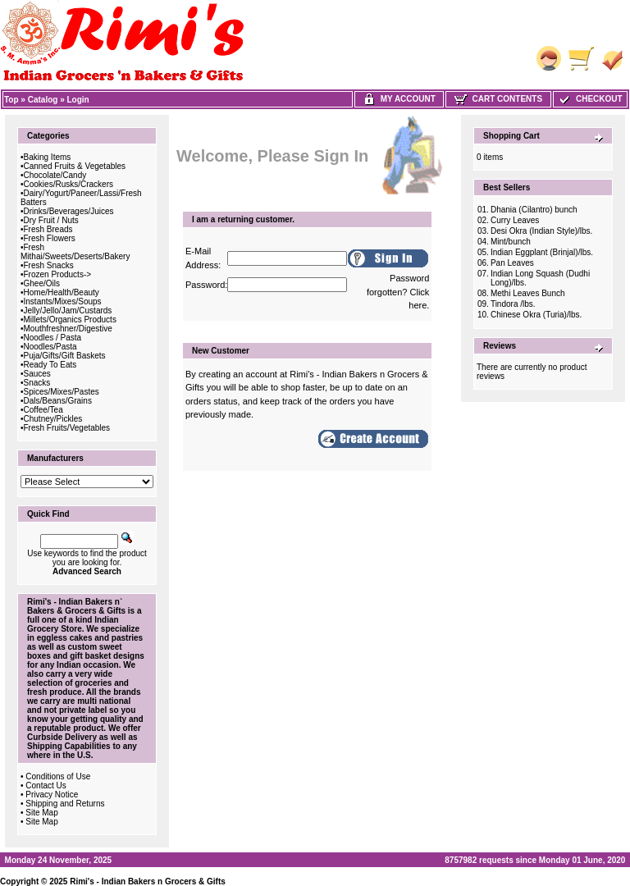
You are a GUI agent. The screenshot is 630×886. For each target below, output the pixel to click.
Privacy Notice (51, 794)
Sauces (37, 373)
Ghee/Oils (42, 283)
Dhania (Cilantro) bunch (534, 209)
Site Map (41, 812)
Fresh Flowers (49, 238)
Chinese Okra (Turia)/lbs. (536, 314)
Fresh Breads (48, 229)
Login (78, 99)
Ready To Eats (50, 364)
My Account (399, 98)
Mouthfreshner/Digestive (68, 328)
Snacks (37, 382)
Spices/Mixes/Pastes (61, 391)
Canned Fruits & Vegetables (75, 166)
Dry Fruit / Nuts (51, 220)
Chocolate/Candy (55, 175)
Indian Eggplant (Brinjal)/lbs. (542, 252)
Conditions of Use (57, 776)
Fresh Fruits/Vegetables (67, 427)
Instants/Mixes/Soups (63, 301)
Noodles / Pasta (53, 337)
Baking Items (47, 157)
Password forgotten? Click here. (398, 291)
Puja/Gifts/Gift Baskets (65, 355)
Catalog (43, 99)
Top (11, 99)
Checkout (590, 98)
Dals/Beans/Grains (58, 400)
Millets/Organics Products (70, 319)
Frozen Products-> (58, 274)
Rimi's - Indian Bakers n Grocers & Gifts (148, 881)
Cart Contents (498, 98)
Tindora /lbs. (513, 303)
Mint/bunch (511, 241)
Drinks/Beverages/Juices (69, 211)
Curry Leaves (515, 220)
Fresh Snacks (49, 265)
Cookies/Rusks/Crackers (68, 184)
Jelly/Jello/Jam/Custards (68, 310)
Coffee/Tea (43, 409)
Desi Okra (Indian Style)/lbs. (542, 230)
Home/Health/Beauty (61, 292)
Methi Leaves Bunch (528, 293)
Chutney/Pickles (53, 418)
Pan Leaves (512, 262)
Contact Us (45, 785)
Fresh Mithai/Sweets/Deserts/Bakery (75, 252)
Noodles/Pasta (50, 346)
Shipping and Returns (64, 803)
